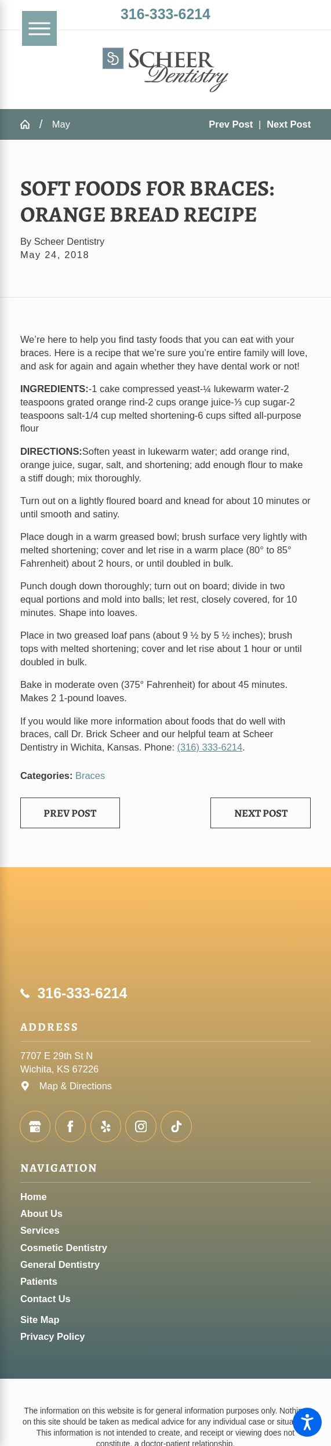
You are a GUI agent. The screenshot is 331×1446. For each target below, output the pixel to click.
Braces (90, 775)
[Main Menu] (39, 28)
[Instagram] (140, 1126)
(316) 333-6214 (210, 747)
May (61, 124)
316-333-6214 (165, 14)
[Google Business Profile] (35, 1126)
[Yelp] (105, 1126)
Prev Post (69, 813)
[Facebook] (70, 1126)
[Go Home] (29, 124)
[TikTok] (176, 1126)
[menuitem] (165, 1197)
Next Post (261, 813)
